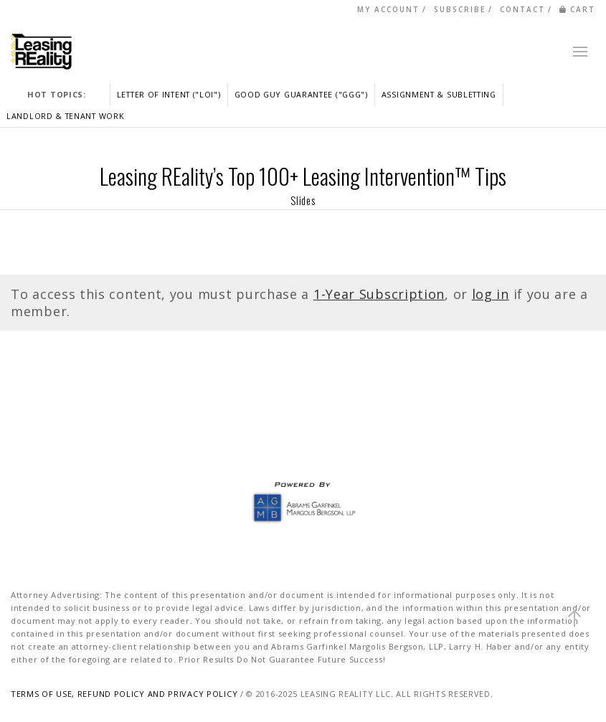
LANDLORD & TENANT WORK (65, 115)
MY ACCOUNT (388, 9)
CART (577, 9)
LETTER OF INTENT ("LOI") (169, 94)
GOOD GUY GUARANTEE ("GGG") (301, 94)
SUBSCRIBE (460, 9)
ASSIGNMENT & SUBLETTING (439, 94)
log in (490, 294)
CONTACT (522, 9)
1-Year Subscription (379, 294)
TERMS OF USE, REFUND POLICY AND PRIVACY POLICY (124, 693)
